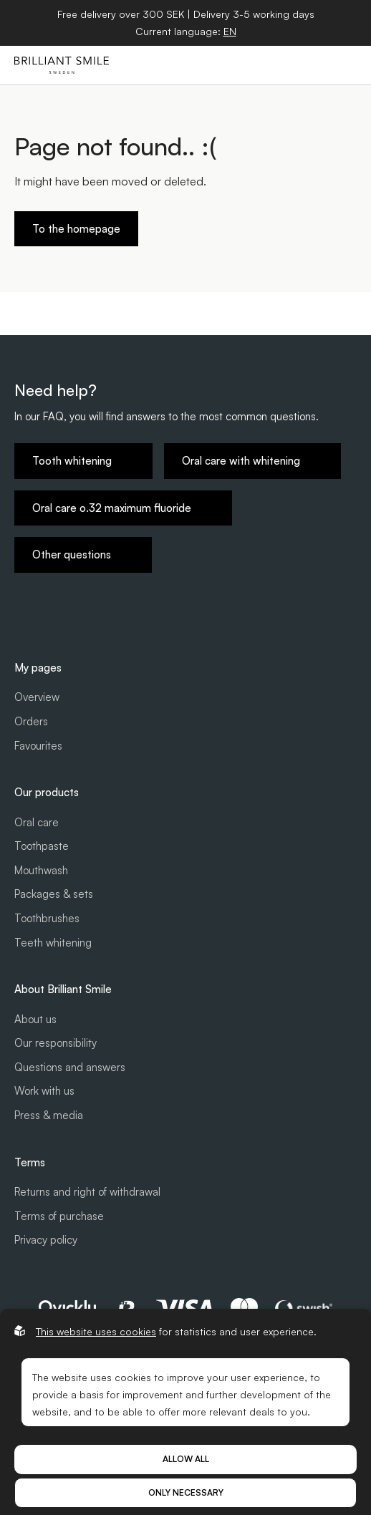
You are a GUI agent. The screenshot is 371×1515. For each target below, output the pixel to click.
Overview (36, 697)
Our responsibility (55, 1043)
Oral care (36, 822)
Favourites (38, 745)
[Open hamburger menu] (343, 65)
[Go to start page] (61, 65)
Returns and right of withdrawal (87, 1192)
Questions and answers (69, 1067)
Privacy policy (45, 1240)
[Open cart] (310, 65)
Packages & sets (53, 894)
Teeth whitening (53, 942)
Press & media (48, 1115)
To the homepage (76, 229)
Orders (31, 721)
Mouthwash (41, 870)
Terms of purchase (59, 1216)
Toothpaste (41, 846)
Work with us (44, 1091)
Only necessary (185, 1492)
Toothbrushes (47, 918)
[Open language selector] (229, 31)
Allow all (186, 1458)
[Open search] (277, 65)
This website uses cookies (96, 1331)
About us (35, 1019)
